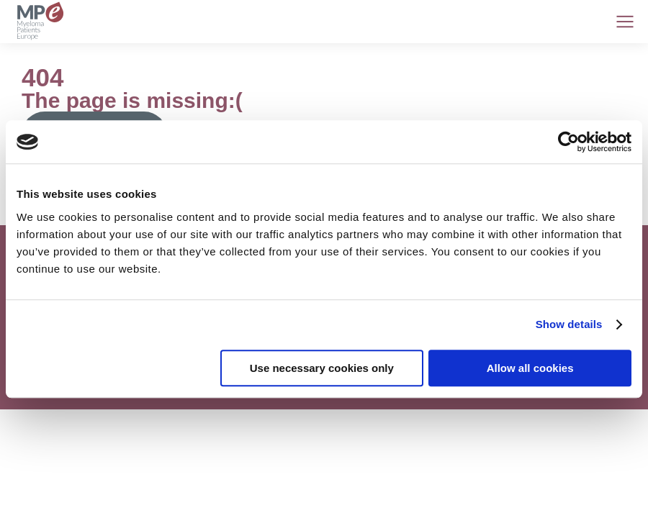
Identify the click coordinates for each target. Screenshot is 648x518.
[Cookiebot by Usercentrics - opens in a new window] (568, 142)
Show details (569, 324)
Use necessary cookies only (322, 368)
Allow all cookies (530, 368)
